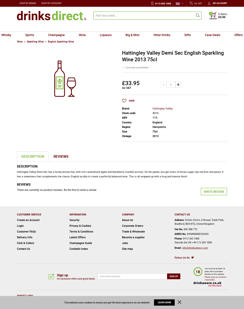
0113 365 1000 (163, 3)
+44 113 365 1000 (202, 242)
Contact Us (23, 249)
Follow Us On (182, 257)
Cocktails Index (78, 249)
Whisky (23, 28)
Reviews (61, 156)
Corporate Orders (132, 226)
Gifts (178, 28)
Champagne (65, 28)
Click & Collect (25, 243)
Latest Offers (77, 237)
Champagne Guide (80, 243)
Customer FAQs (26, 231)
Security (74, 220)
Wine (87, 28)
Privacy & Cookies (80, 226)
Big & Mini (131, 28)
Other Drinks (156, 28)
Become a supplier (133, 237)
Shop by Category (51, 3)
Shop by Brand (27, 3)
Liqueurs (108, 28)
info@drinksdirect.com (195, 247)
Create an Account (28, 220)
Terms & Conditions (81, 231)
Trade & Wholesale (133, 231)
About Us (127, 220)
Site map (127, 249)
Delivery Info (24, 237)
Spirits (42, 28)
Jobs (125, 243)
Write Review (214, 192)
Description (32, 156)
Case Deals (199, 28)
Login (20, 226)
